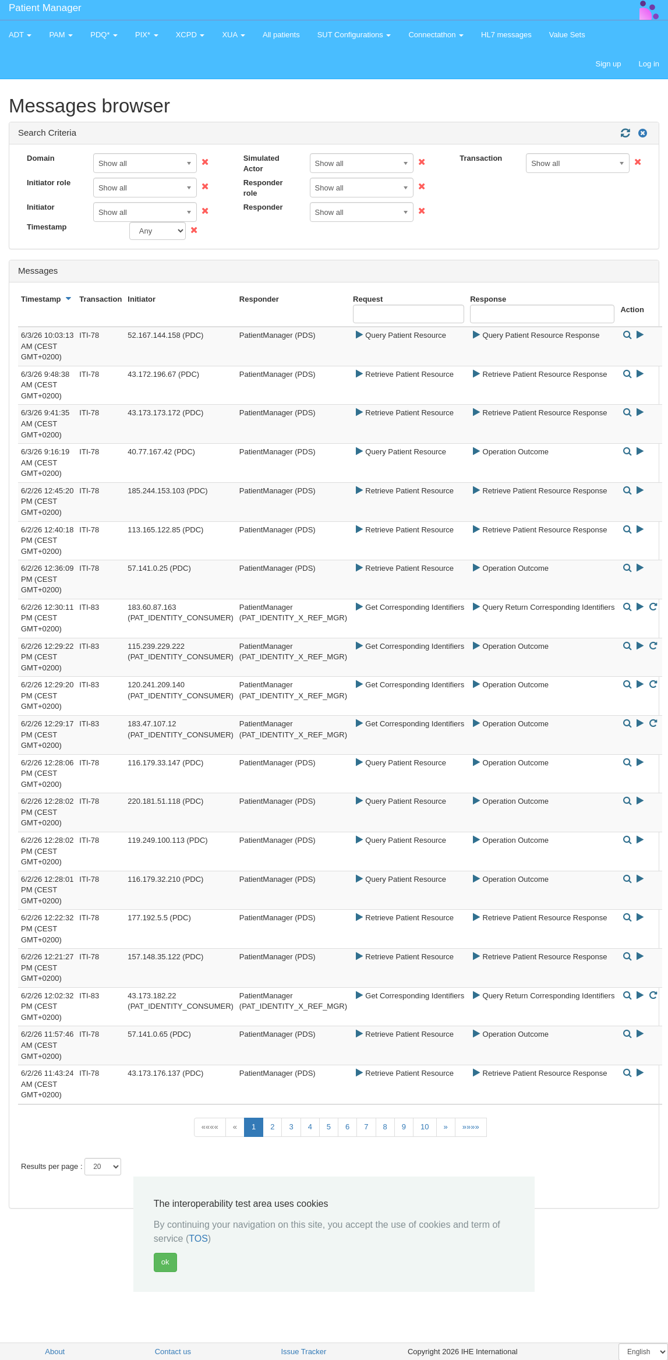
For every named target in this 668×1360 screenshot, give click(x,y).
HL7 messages (506, 34)
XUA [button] (233, 34)
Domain (41, 158)
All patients (281, 34)
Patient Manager (45, 7)
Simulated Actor (261, 164)
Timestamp (46, 226)
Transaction (481, 158)
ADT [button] (20, 34)
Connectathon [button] (436, 34)
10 (424, 1126)
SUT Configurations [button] (354, 34)
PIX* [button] (146, 34)
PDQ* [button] (104, 34)
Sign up (608, 63)
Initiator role (48, 182)
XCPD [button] (190, 34)
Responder (263, 207)
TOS (198, 1239)
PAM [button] (61, 34)
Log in (649, 63)
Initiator (41, 207)
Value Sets (567, 34)
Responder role (263, 188)
